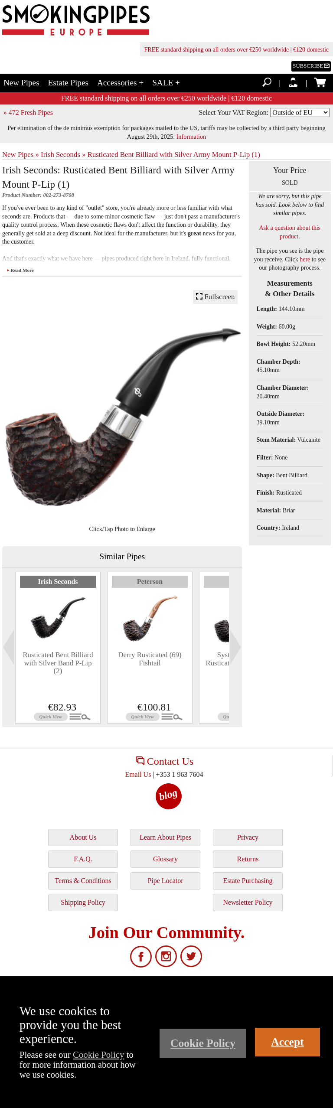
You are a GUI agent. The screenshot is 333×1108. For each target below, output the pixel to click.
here (305, 259)
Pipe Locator (165, 880)
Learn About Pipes (165, 837)
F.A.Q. (83, 859)
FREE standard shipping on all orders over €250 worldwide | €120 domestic (236, 49)
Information (191, 136)
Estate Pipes (68, 82)
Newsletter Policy (247, 902)
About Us (83, 837)
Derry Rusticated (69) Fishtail (149, 659)
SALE (166, 82)
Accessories (120, 82)
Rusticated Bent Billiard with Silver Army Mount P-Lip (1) (174, 154)
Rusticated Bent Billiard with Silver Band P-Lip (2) (58, 663)
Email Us (138, 774)
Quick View (50, 716)
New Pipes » (20, 154)
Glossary (165, 859)
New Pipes (21, 82)
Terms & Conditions (83, 880)
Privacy (247, 837)
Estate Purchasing (247, 880)
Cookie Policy (98, 1054)
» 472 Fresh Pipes (28, 112)
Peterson (150, 581)
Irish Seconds (58, 581)
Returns (248, 859)
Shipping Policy (83, 902)
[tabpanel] (58, 647)
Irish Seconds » (63, 154)
